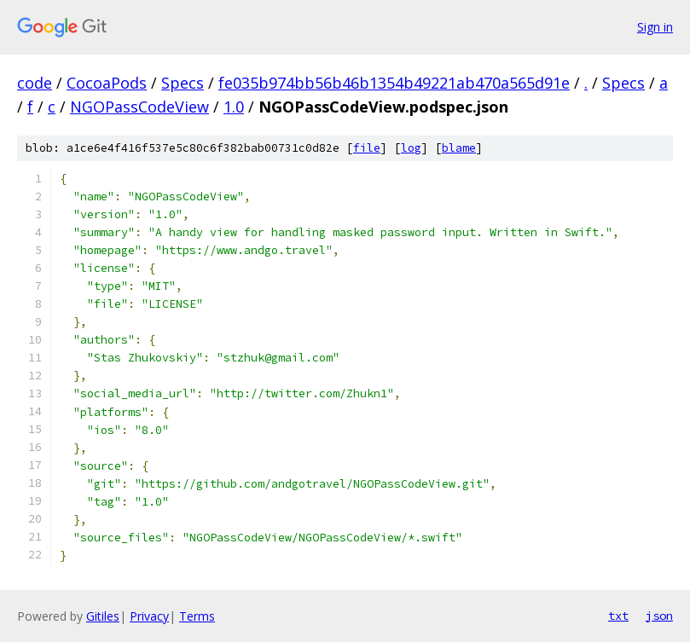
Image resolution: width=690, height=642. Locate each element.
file (366, 148)
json (659, 615)
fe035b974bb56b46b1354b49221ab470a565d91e (394, 82)
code (34, 82)
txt (618, 615)
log (411, 148)
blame (459, 148)
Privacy (149, 616)
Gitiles (102, 616)
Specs (182, 82)
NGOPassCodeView (139, 106)
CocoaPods (107, 82)
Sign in (655, 27)
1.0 (233, 106)
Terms (197, 616)
